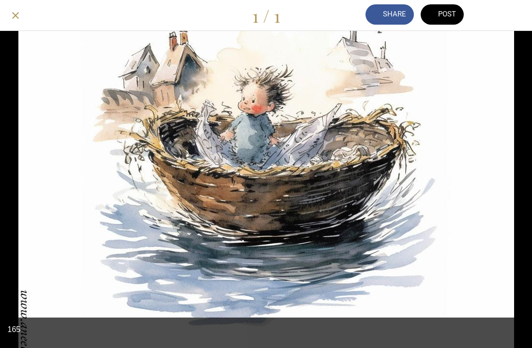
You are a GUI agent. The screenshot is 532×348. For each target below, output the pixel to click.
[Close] (15, 15)
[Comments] (491, 15)
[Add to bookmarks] (516, 15)
